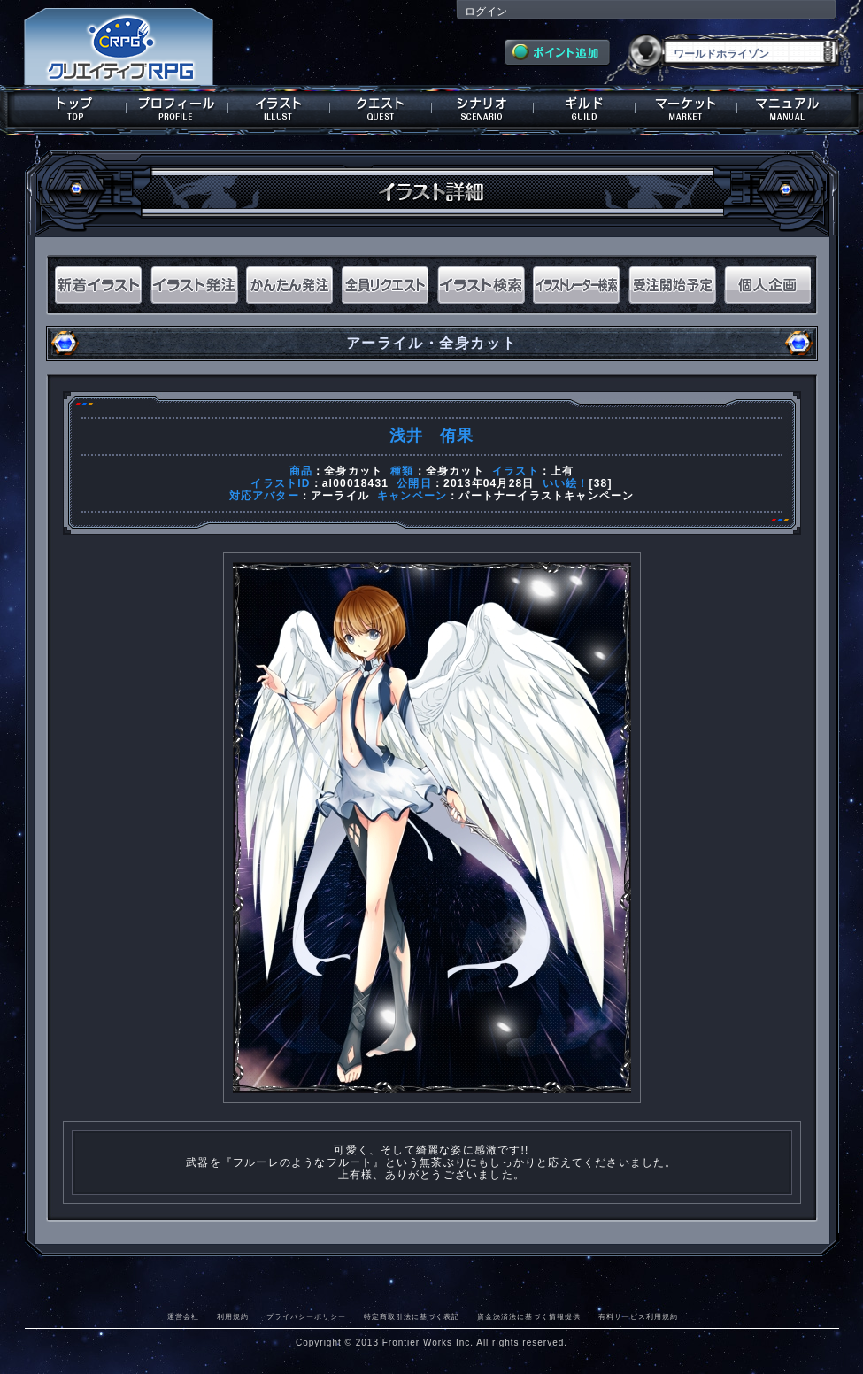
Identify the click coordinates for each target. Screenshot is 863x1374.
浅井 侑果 (431, 435)
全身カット (353, 471)
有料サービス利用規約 (638, 1316)
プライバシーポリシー (306, 1316)
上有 (562, 471)
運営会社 (183, 1316)
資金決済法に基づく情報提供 (529, 1316)
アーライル (340, 496)
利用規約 (233, 1316)
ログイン (486, 11)
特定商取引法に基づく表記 (411, 1316)
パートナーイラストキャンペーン (546, 496)
